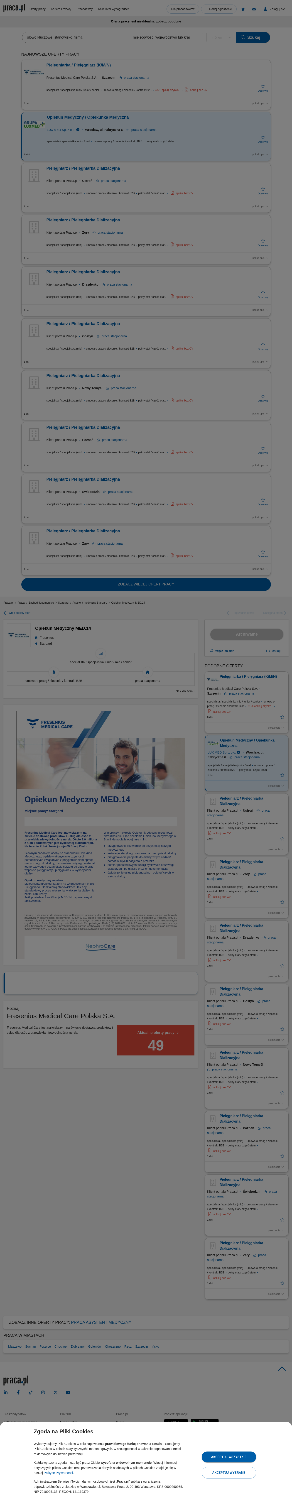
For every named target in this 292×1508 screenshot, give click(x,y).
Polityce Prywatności (58, 1473)
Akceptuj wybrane (228, 1472)
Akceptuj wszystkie (228, 1457)
